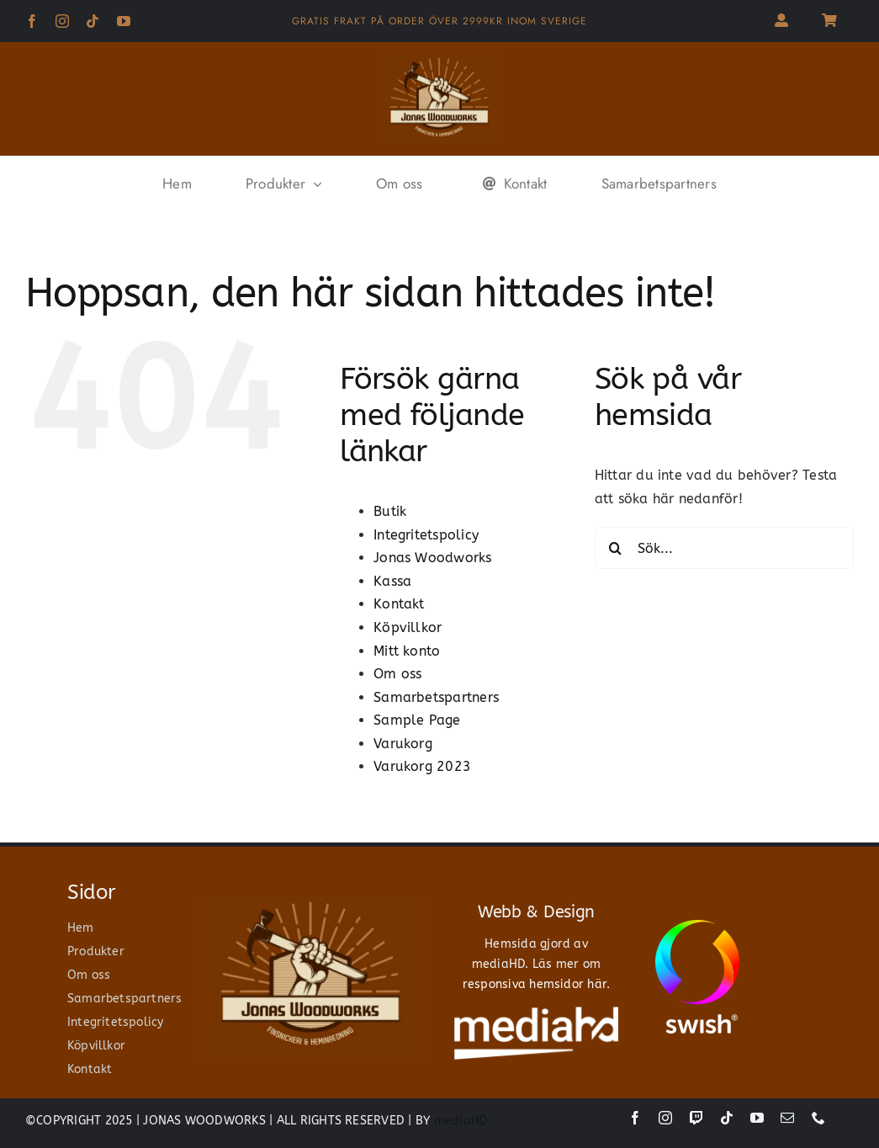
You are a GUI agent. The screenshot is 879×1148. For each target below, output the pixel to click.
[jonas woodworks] (439, 61)
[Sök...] (724, 548)
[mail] (787, 1117)
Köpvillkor (407, 627)
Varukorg (402, 744)
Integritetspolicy (426, 535)
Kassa (392, 581)
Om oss (397, 674)
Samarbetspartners (436, 697)
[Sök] (616, 548)
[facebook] (32, 21)
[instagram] (62, 21)
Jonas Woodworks (432, 558)
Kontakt (399, 604)
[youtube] (123, 21)
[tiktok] (92, 21)
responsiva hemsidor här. (537, 984)
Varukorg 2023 (422, 766)
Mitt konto (406, 651)
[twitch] (696, 1117)
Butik (389, 511)
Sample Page (417, 720)
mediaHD (461, 1120)
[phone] (818, 1117)
